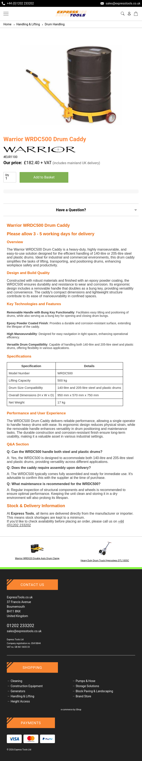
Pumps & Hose (85, 681)
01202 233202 (20, 625)
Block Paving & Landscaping (94, 691)
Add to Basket (44, 177)
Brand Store (83, 696)
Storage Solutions (87, 686)
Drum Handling (53, 24)
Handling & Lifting (26, 24)
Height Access (20, 701)
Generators (18, 691)
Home (7, 24)
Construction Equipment (27, 686)
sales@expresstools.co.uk (24, 631)
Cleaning (16, 681)
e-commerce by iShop (71, 709)
